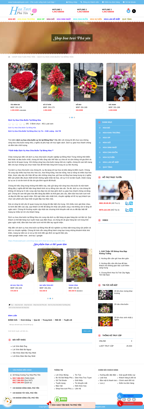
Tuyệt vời (68, 320)
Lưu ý (102, 383)
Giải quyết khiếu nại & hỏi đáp (131, 375)
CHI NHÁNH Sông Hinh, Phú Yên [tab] (26, 388)
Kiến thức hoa (80, 386)
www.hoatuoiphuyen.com (18, 2)
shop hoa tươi (19, 304)
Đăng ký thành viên (90, 2)
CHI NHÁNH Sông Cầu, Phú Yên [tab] (26, 398)
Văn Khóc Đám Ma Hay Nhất (24, 353)
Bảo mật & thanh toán (109, 380)
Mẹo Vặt (59, 386)
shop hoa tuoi (28, 304)
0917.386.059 (18, 378)
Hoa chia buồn (80, 19)
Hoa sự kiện (96, 19)
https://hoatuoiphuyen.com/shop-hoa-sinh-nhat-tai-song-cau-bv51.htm (36, 241)
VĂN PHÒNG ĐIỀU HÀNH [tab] (22, 370)
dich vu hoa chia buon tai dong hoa (19, 307)
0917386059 (59, 12)
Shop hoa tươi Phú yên (24, 57)
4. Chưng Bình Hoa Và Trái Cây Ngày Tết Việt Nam (114, 274)
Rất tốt (58, 320)
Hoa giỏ (51, 19)
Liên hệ (78, 389)
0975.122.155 (104, 210)
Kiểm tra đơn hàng (111, 2)
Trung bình (47, 320)
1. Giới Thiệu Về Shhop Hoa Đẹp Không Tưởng (113, 252)
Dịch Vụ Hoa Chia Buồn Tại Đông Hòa (55, 57)
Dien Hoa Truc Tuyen (83, 378)
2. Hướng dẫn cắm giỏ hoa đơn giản (114, 258)
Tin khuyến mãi (81, 383)
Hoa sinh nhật (64, 19)
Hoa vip (41, 19)
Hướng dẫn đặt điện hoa (110, 375)
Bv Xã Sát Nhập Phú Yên (66, 378)
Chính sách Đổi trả (126, 380)
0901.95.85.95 (105, 203)
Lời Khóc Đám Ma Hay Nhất (24, 356)
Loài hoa (103, 378)
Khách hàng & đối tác (128, 378)
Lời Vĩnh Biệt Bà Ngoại (22, 349)
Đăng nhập (71, 2)
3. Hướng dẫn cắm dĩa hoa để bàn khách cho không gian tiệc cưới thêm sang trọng (114, 265)
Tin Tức (78, 375)
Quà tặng (127, 19)
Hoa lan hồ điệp (112, 19)
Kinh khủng (26, 320)
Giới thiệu (79, 380)
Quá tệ (37, 320)
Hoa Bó (11, 19)
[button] (69, 117)
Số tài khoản (129, 2)
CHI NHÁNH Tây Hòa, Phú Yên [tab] (25, 393)
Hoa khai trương (26, 19)
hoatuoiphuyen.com (96, 407)
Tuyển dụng (61, 383)
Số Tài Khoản (61, 380)
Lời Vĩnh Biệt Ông (20, 346)
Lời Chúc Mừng (62, 375)
